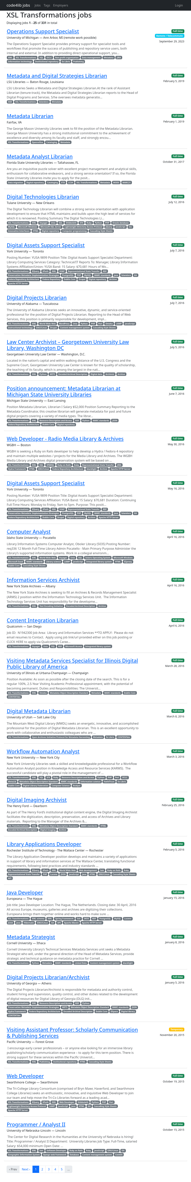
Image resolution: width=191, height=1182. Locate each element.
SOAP (62, 271)
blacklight (92, 469)
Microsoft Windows (27, 226)
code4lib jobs (18, 5)
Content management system (75, 327)
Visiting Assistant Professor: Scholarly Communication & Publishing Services (72, 1032)
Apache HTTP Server (18, 283)
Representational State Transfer (84, 271)
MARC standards (102, 275)
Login (179, 5)
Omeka (109, 323)
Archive (113, 279)
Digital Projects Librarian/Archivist (48, 977)
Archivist (109, 374)
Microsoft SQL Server (50, 226)
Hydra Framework (17, 469)
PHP (107, 222)
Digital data (96, 374)
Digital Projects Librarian (37, 297)
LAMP (119, 323)
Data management (91, 57)
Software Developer (56, 1150)
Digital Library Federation (35, 785)
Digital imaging (47, 830)
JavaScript (120, 226)
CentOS (118, 1154)
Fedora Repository (51, 279)
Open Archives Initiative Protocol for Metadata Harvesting (61, 737)
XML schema (38, 918)
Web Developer (25, 1075)
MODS (116, 182)
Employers (60, 5)
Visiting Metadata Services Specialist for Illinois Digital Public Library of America (72, 663)
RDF (105, 271)
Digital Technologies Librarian (43, 196)
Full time (178, 31)
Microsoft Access (73, 646)
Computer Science (61, 785)
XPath (45, 271)
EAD (10, 101)
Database (74, 1154)
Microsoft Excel (15, 561)
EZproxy (128, 561)
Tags (47, 5)
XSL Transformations (26, 57)
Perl (100, 323)
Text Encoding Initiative (51, 606)
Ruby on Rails (64, 465)
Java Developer (25, 892)
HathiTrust (109, 781)
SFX (81, 222)
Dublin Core (69, 279)
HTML (35, 231)
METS (52, 374)
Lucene (53, 874)
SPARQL (50, 465)
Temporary (176, 1029)
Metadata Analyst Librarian (40, 156)
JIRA (119, 57)
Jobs (38, 5)
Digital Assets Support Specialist (46, 245)
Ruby (89, 222)
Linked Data (81, 963)
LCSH (70, 182)
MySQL (11, 226)
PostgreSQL (68, 275)
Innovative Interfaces (18, 231)
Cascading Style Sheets (101, 231)
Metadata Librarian (30, 115)
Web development (88, 870)
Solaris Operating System (97, 557)
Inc (130, 226)
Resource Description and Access (56, 420)
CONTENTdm (14, 697)
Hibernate (29, 922)
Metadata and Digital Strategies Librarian (57, 75)
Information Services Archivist (43, 579)
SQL (41, 57)
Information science (91, 781)
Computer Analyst (29, 531)
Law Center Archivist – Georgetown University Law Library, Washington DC (68, 344)
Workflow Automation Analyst (43, 751)
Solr (102, 870)
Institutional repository (47, 61)
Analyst (76, 785)
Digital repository (35, 182)
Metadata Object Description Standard (69, 693)
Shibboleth (71, 222)
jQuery (109, 226)
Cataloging (51, 142)
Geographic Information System (24, 1154)
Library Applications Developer (44, 844)
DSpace (114, 1011)
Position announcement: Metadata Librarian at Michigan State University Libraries (63, 391)
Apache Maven (71, 922)
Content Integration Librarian (43, 620)
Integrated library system (99, 561)
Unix (53, 222)
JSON (114, 420)
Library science (53, 561)
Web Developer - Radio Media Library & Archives (65, 438)
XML (10, 57)
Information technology (20, 61)
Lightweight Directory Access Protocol (83, 226)
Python (98, 222)
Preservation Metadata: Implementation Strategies (33, 275)
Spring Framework (64, 918)
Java (116, 275)
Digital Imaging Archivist (37, 799)
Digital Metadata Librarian (39, 711)
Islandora (44, 101)
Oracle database (121, 222)
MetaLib (12, 781)
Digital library (128, 1011)
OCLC (49, 57)
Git (135, 275)
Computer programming (74, 231)
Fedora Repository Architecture (23, 279)
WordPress (64, 323)
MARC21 (127, 182)
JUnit (10, 922)
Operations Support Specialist (43, 31)
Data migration (15, 182)
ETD (63, 182)
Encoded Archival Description (72, 374)
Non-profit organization (67, 57)
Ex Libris (66, 61)
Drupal (82, 279)
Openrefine (37, 142)
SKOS (86, 918)
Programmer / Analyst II (36, 1124)
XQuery (35, 271)
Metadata (108, 57)
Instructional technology (20, 327)
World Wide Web (48, 323)
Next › (26, 1169)
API (9, 878)
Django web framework (54, 1154)
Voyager (44, 222)
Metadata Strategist (31, 936)
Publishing (78, 61)
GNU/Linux (41, 327)
